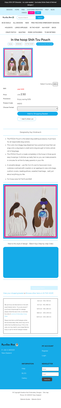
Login (31, 12)
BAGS (54, 27)
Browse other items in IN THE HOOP (39, 293)
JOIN (38, 12)
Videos (24, 12)
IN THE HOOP (35, 27)
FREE (23, 10)
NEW (27, 23)
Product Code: (8, 103)
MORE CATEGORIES (35, 32)
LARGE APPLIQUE (21, 27)
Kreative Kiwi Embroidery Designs (31, 392)
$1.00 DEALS (6, 23)
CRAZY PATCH (11, 32)
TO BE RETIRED (50, 32)
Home (17, 10)
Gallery (24, 378)
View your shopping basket (13, 293)
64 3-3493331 (9, 350)
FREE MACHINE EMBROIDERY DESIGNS (45, 23)
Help (23, 369)
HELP (46, 10)
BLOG (53, 10)
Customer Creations (35, 10)
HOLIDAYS (9, 27)
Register (45, 351)
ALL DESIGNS (18, 23)
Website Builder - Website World (30, 399)
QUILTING (22, 32)
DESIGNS (9, 10)
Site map (45, 392)
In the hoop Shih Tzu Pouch (45, 44)
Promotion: (7, 99)
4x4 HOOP (45, 27)
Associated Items (38, 288)
